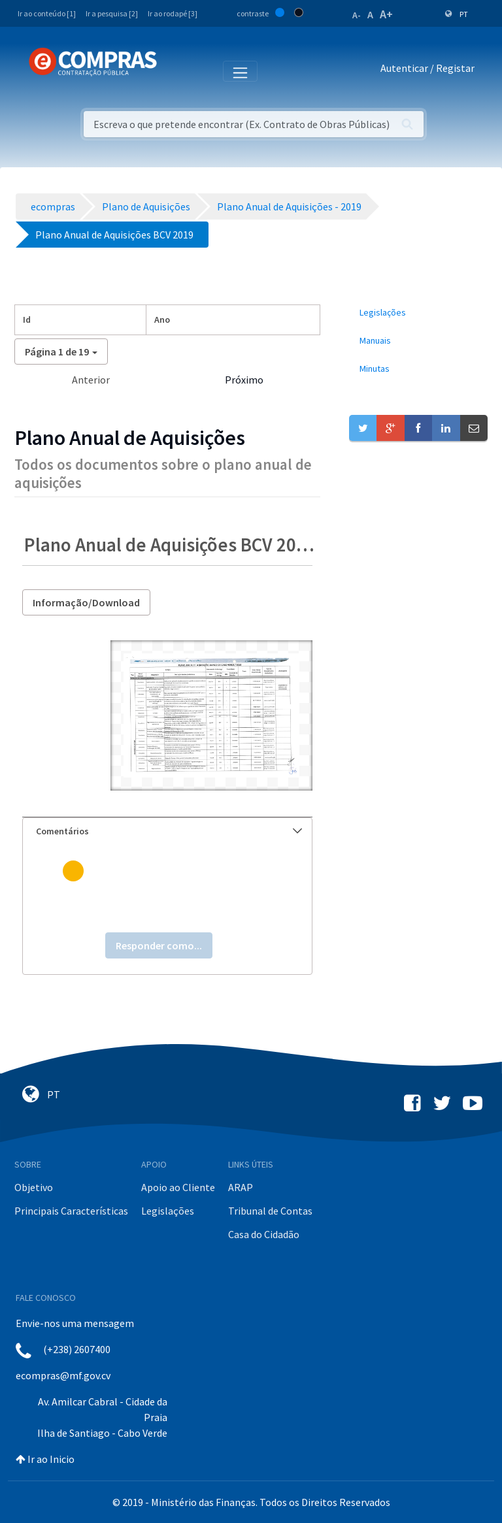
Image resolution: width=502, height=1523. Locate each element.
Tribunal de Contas (270, 1210)
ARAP (240, 1187)
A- (356, 15)
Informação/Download (86, 602)
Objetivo (33, 1187)
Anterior (91, 379)
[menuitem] (418, 312)
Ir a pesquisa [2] (112, 13)
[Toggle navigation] (175, 70)
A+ (386, 14)
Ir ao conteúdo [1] (47, 13)
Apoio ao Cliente (178, 1187)
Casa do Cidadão (263, 1234)
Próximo (244, 379)
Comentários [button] (169, 831)
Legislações (167, 1210)
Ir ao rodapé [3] (172, 13)
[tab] (167, 831)
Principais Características (71, 1210)
